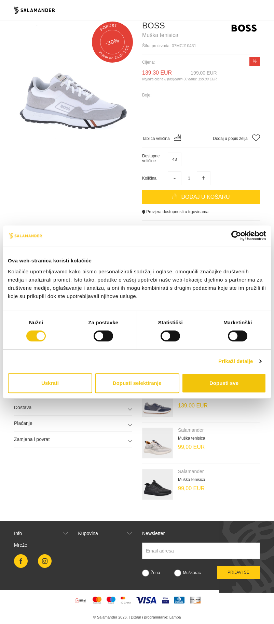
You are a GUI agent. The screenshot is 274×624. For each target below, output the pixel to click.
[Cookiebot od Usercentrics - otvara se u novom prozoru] (236, 236)
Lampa (175, 617)
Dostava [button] (73, 407)
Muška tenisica (191, 438)
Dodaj (201, 196)
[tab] (73, 407)
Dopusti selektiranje (137, 383)
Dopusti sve (223, 383)
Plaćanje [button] (73, 423)
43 (174, 159)
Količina (149, 178)
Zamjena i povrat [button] (73, 439)
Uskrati (50, 383)
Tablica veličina (161, 137)
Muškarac (192, 572)
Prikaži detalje (235, 361)
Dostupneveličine (151, 158)
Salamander (191, 430)
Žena (155, 572)
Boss (153, 25)
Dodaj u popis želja (236, 137)
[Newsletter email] (201, 551)
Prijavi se (238, 572)
